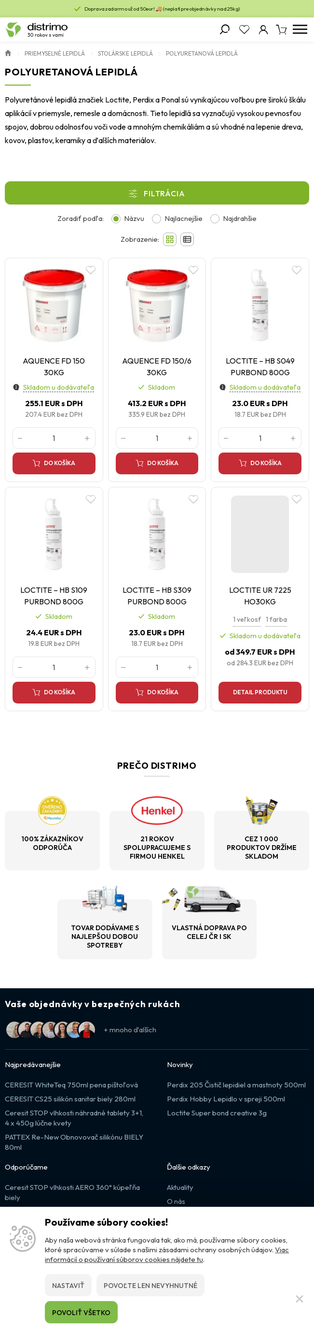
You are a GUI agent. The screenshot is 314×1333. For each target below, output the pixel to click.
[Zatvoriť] (299, 1299)
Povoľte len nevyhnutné (150, 1285)
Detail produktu (260, 692)
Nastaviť (68, 1285)
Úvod (8, 52)
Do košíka (59, 463)
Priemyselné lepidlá (55, 53)
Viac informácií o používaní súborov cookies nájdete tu (167, 1254)
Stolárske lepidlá (125, 53)
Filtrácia (164, 193)
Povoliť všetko (81, 1312)
